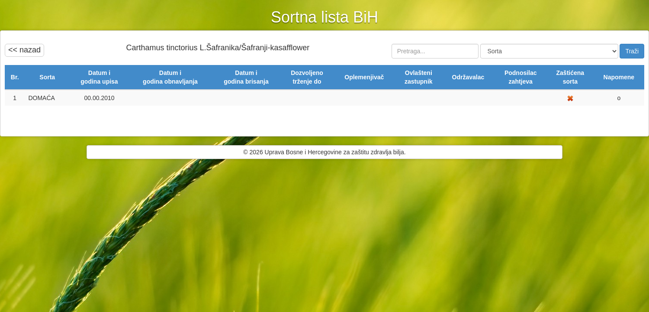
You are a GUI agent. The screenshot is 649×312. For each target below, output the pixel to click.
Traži (632, 51)
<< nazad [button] (24, 50)
